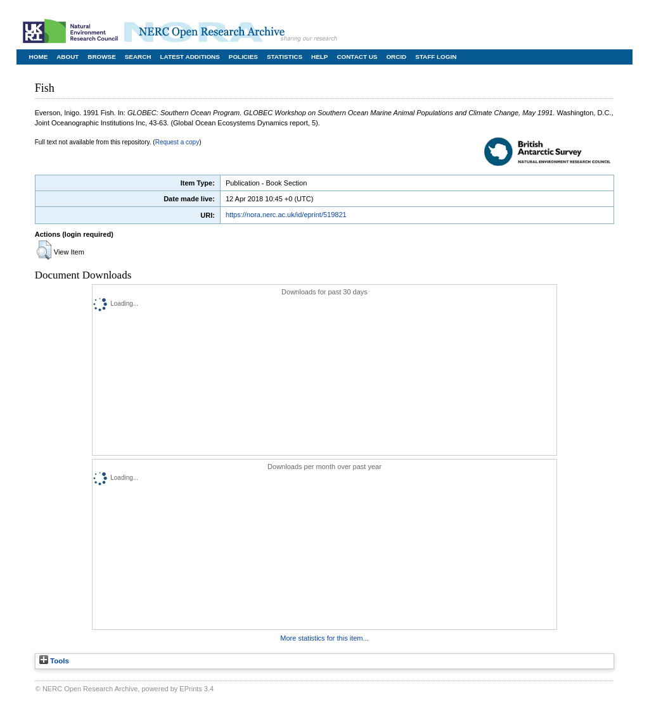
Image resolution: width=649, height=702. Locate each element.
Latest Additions (189, 56)
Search (138, 56)
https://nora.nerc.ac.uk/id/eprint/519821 (286, 214)
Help (319, 56)
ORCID (396, 56)
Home (38, 56)
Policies (243, 56)
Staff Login (435, 56)
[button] (44, 250)
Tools (54, 661)
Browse (101, 56)
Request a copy (177, 142)
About (67, 56)
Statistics (284, 56)
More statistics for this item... (324, 638)
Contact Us (357, 56)
